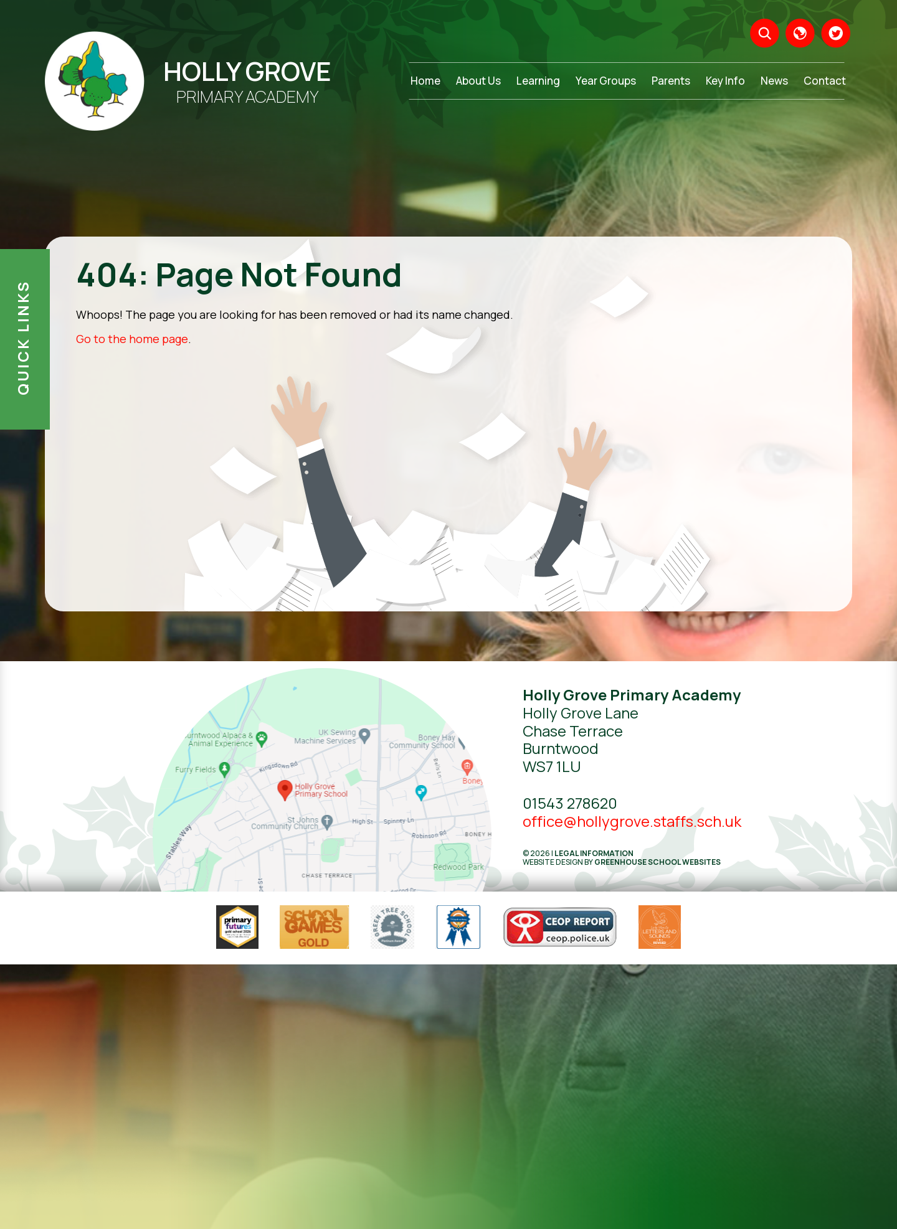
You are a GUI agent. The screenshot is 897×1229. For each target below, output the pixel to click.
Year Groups (606, 80)
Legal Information (594, 853)
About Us (478, 80)
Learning (538, 80)
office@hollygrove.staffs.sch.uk (632, 821)
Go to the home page (132, 338)
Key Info (725, 80)
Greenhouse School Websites (657, 862)
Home (425, 80)
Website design (553, 862)
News (774, 80)
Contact (825, 80)
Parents (671, 80)
